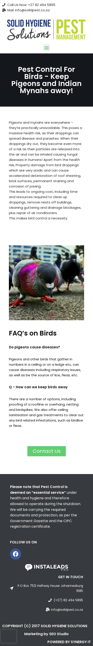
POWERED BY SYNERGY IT (69, 641)
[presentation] (8, 636)
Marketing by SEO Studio (46, 633)
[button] (46, 47)
